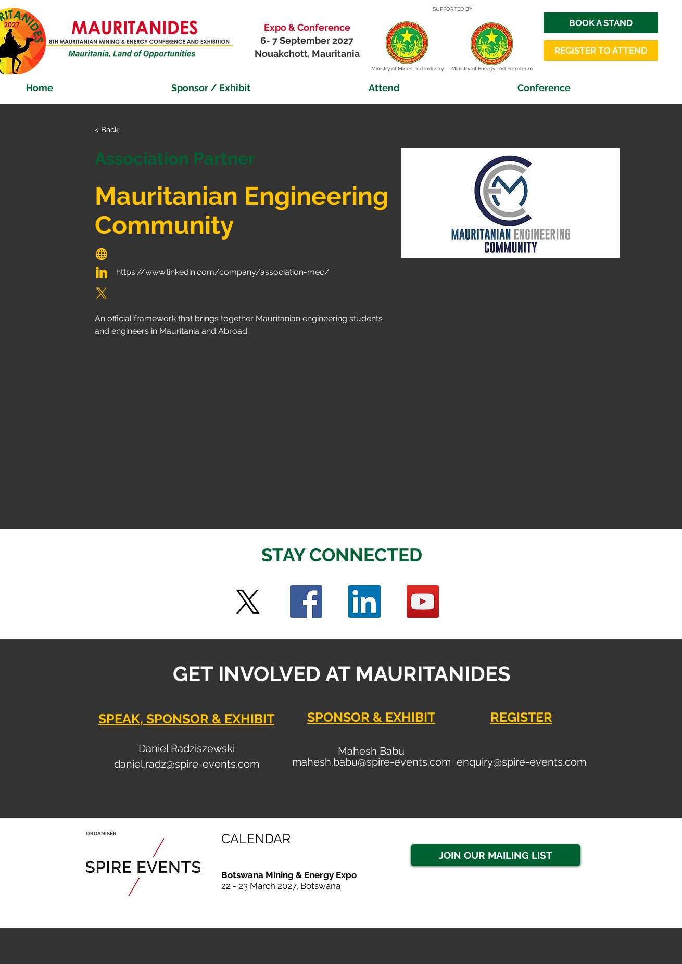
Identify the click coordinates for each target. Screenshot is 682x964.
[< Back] (115, 129)
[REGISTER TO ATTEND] (601, 50)
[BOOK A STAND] (601, 22)
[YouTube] (423, 601)
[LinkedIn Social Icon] (364, 601)
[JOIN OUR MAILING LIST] (495, 855)
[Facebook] (306, 601)
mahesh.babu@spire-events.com (371, 762)
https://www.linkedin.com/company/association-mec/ (223, 272)
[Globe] (101, 254)
